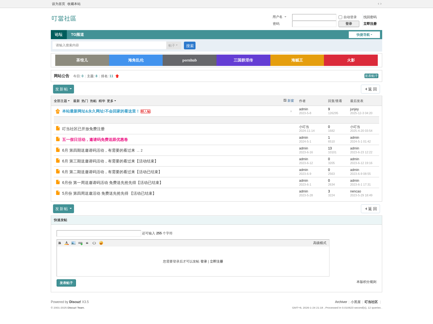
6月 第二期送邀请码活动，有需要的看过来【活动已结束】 (112, 172)
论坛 (58, 34)
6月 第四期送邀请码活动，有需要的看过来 (98, 150)
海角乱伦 (136, 60)
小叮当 (304, 127)
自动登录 (348, 17)
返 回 (372, 89)
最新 (76, 101)
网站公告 (61, 76)
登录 (203, 261)
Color (66, 243)
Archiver (341, 302)
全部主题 (60, 101)
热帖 (93, 101)
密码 (276, 24)
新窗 (290, 101)
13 (330, 148)
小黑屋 (356, 302)
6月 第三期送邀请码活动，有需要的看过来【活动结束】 (110, 161)
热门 (84, 101)
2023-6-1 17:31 (360, 184)
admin (303, 109)
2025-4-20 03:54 (361, 130)
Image (73, 243)
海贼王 (297, 60)
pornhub (190, 60)
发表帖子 (371, 76)
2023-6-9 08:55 (360, 173)
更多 (110, 101)
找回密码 (370, 17)
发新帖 (61, 89)
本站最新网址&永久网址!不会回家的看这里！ (101, 111)
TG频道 (77, 34)
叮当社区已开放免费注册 (83, 129)
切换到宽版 (379, 3)
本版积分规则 (366, 282)
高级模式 (319, 243)
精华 (102, 101)
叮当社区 (371, 302)
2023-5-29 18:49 (361, 195)
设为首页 (58, 4)
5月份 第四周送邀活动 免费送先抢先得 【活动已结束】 (109, 193)
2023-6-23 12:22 (361, 152)
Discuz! (75, 302)
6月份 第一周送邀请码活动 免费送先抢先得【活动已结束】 (112, 182)
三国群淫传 (243, 60)
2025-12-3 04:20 (361, 113)
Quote (87, 243)
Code (94, 243)
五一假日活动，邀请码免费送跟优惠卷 (95, 139)
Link (80, 243)
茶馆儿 (82, 60)
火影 (351, 60)
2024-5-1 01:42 (360, 141)
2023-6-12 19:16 (361, 163)
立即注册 (370, 24)
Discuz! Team (75, 307)
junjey (354, 109)
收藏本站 (74, 4)
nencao (355, 191)
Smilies (101, 243)
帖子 (171, 45)
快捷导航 (363, 35)
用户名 (277, 17)
